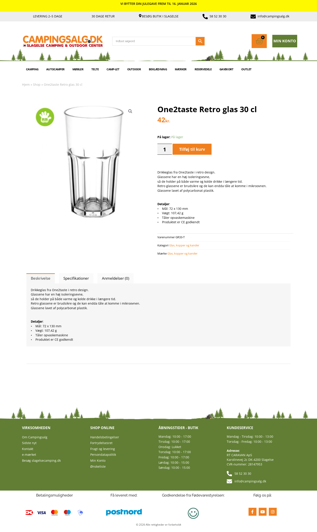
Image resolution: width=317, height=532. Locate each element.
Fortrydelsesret (101, 443)
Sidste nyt (29, 443)
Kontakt (27, 449)
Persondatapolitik (103, 454)
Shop (37, 84)
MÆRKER (181, 69)
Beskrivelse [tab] (40, 278)
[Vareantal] (164, 149)
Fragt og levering (102, 449)
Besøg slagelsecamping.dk (41, 460)
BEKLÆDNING (158, 69)
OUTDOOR (134, 69)
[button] (130, 111)
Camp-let (113, 69)
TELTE (95, 69)
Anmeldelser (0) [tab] (115, 278)
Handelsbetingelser (104, 437)
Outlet (246, 69)
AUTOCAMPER (55, 69)
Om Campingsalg (34, 437)
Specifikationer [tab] (76, 278)
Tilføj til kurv (192, 149)
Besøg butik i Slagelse (160, 16)
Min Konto (97, 460)
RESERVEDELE (203, 69)
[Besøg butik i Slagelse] (140, 15)
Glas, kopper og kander (184, 245)
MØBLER (77, 69)
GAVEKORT (226, 69)
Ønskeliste (98, 466)
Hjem (26, 84)
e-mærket (29, 454)
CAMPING (32, 69)
